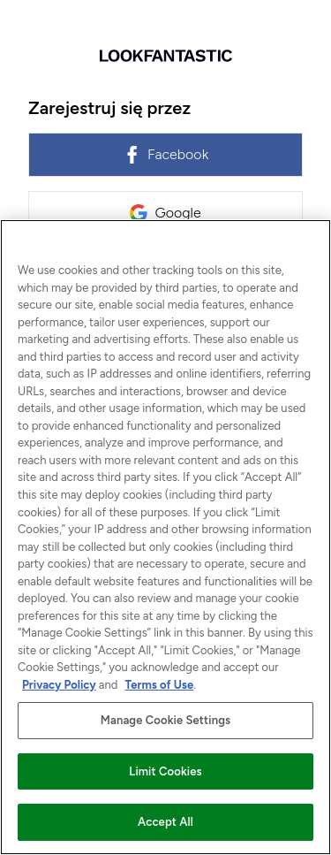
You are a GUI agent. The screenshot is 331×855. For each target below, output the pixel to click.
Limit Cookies (165, 771)
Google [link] (165, 213)
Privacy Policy (59, 684)
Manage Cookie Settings (165, 720)
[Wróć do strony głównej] (165, 55)
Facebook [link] (165, 155)
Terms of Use (159, 684)
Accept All (165, 821)
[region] (165, 537)
